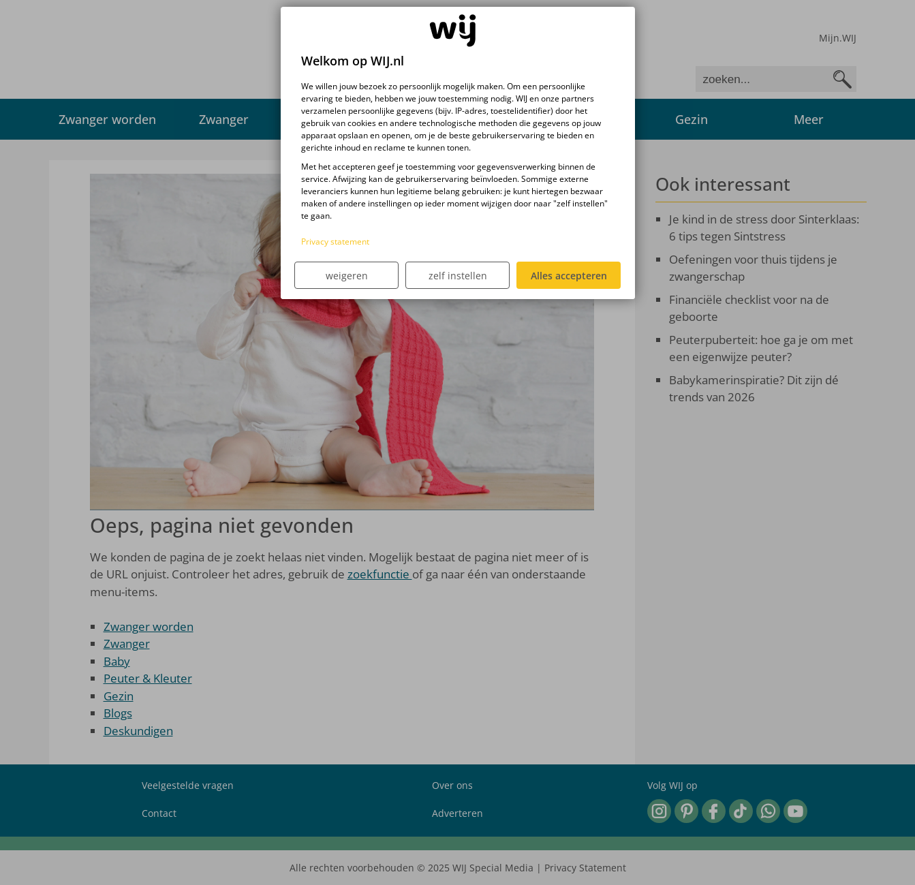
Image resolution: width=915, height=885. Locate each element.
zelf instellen (458, 275)
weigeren (347, 275)
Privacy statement (335, 241)
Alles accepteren (569, 275)
